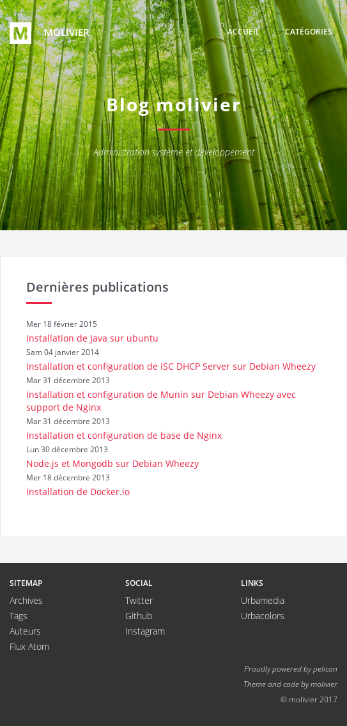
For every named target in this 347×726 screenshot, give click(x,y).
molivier (49, 33)
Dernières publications (97, 287)
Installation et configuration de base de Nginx (124, 435)
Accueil (243, 31)
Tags (18, 616)
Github (138, 616)
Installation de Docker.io (78, 491)
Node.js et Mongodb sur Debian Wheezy (112, 463)
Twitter (139, 600)
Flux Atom (29, 646)
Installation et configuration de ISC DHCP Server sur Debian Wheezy (171, 366)
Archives (26, 600)
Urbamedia (262, 600)
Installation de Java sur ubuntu (92, 338)
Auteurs (25, 631)
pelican (325, 668)
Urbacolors (262, 616)
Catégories (308, 31)
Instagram (145, 631)
